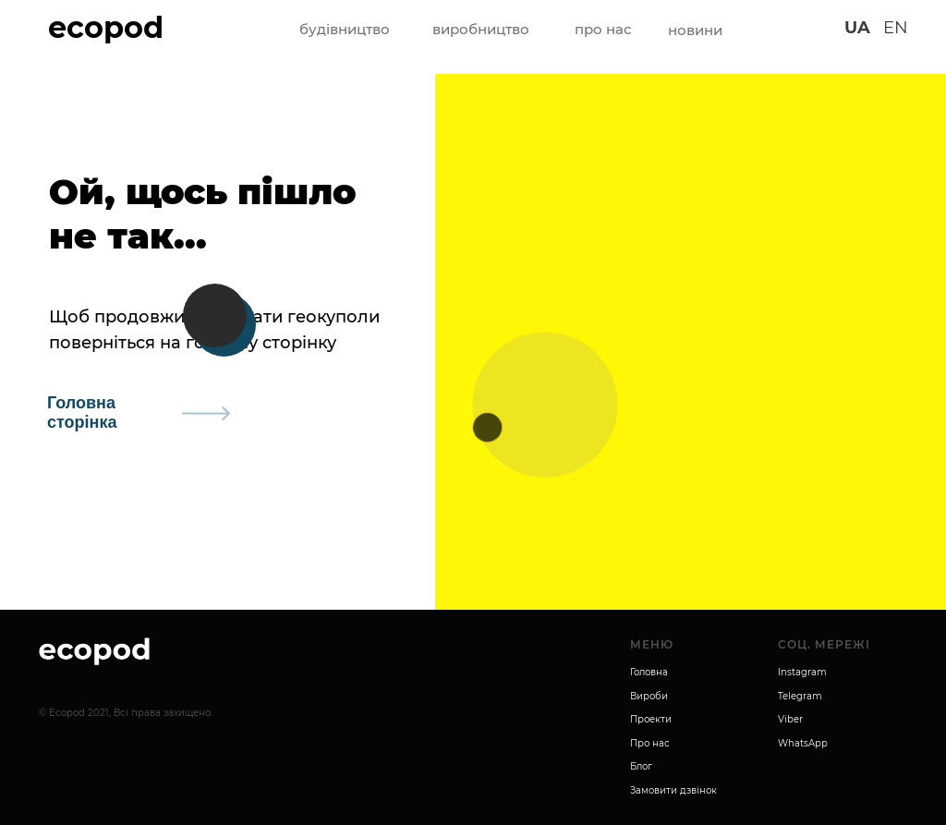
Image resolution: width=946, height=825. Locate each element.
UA (857, 28)
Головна (649, 672)
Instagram (802, 672)
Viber (790, 719)
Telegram (800, 696)
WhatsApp (803, 743)
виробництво (480, 29)
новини (695, 30)
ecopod (106, 27)
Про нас (650, 743)
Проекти (651, 719)
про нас (603, 29)
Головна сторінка (81, 412)
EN (895, 28)
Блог (641, 766)
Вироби (649, 696)
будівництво (344, 29)
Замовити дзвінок (673, 790)
